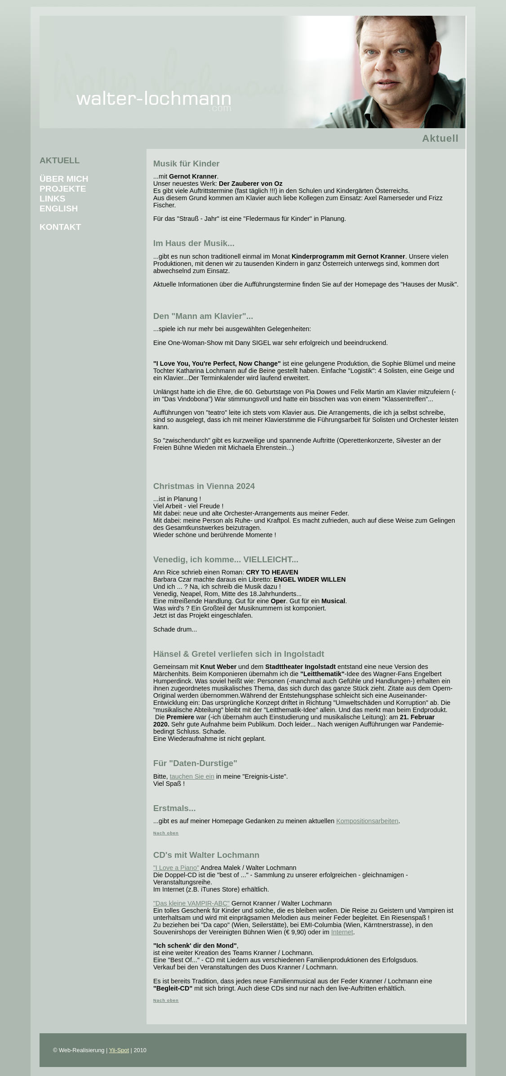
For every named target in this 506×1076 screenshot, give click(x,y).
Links (53, 198)
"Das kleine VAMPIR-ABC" (191, 903)
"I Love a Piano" (176, 867)
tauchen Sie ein (192, 776)
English (59, 208)
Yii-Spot (119, 1050)
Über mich (64, 179)
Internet (342, 932)
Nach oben (166, 833)
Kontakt (60, 227)
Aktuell (60, 160)
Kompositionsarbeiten (367, 821)
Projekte (63, 188)
